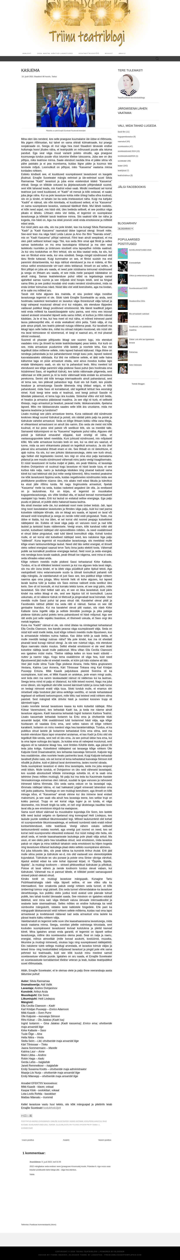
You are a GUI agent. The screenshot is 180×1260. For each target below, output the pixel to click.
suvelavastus (123, 146)
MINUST (109, 53)
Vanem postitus (104, 1140)
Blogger (141, 384)
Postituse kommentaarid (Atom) (43, 1224)
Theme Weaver (59, 1255)
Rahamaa (133, 352)
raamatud (122, 141)
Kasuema (30, 70)
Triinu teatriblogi (87, 1251)
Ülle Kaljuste (62, 1125)
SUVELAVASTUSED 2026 (140, 250)
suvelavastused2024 (126, 156)
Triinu (95, 1125)
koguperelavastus (93, 1121)
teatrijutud (122, 170)
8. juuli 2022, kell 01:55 (51, 1162)
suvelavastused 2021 (38, 1125)
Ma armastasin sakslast (139, 314)
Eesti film (122, 132)
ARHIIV (122, 53)
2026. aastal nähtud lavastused (55, 53)
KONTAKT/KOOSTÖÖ (89, 53)
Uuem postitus (28, 1140)
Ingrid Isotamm (76, 1121)
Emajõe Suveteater (60, 1121)
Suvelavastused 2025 (138, 288)
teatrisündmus (124, 175)
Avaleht (27, 53)
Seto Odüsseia (135, 365)
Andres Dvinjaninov (41, 1121)
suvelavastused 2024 (127, 151)
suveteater (122, 161)
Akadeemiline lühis (137, 301)
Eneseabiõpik (135, 263)
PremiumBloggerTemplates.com (122, 1255)
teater (52, 1125)
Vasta (32, 1174)
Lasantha (96, 1255)
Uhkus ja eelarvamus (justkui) (141, 275)
